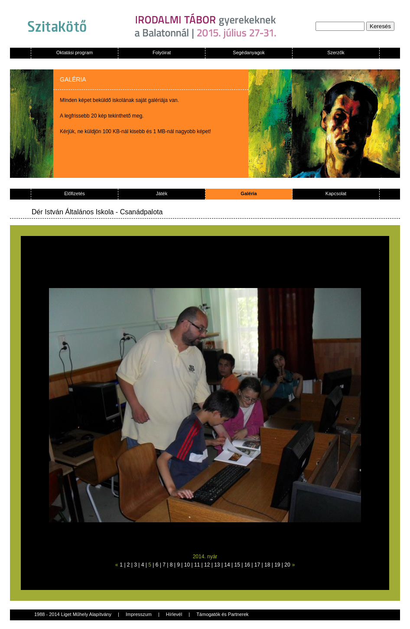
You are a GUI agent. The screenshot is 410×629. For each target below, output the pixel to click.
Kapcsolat (335, 193)
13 (217, 565)
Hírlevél (174, 614)
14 (227, 565)
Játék (161, 193)
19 (277, 565)
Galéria (249, 193)
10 (187, 565)
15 (237, 565)
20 (287, 565)
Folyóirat (162, 52)
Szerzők (336, 52)
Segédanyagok (248, 52)
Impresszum (139, 614)
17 (257, 565)
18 (267, 565)
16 (247, 565)
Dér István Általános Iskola (73, 212)
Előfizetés (74, 193)
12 (207, 565)
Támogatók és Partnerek (222, 614)
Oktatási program (74, 52)
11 (197, 565)
